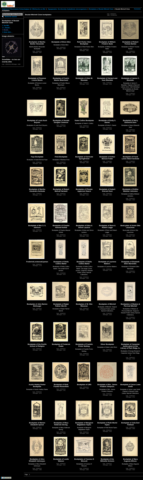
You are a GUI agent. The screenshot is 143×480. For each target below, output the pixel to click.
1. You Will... (6, 25)
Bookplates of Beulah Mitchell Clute (101, 9)
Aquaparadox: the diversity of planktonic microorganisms (67, 9)
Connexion (137, 9)
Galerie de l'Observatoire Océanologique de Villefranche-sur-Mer (24, 9)
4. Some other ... (7, 32)
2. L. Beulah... (6, 27)
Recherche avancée (11, 16)
